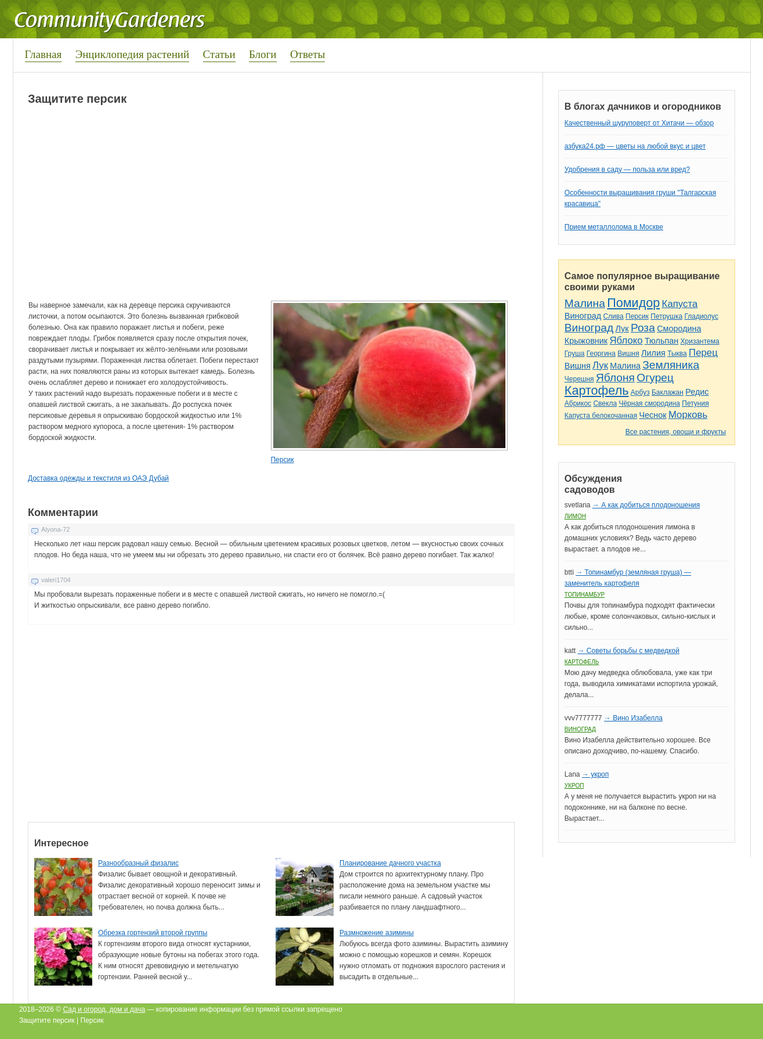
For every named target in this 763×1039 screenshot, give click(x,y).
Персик (282, 460)
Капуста (680, 303)
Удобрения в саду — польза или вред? (627, 169)
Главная (43, 54)
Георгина (601, 353)
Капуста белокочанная (601, 416)
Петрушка (666, 316)
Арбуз (640, 392)
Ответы (307, 54)
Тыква (677, 353)
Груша (575, 353)
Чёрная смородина (649, 403)
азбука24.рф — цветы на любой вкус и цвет (635, 146)
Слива (613, 316)
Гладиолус (701, 316)
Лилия (653, 353)
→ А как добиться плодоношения (646, 505)
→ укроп (595, 774)
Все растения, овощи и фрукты (675, 432)
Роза (643, 328)
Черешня (579, 379)
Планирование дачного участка (390, 863)
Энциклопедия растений (132, 54)
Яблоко (625, 340)
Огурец (655, 377)
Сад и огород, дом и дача (104, 1009)
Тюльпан (661, 340)
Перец (703, 352)
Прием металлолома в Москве (614, 227)
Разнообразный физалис (138, 863)
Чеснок (653, 415)
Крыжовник (586, 340)
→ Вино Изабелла (633, 718)
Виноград (583, 315)
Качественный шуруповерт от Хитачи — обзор (639, 123)
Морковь (687, 414)
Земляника (670, 365)
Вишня (628, 353)
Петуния (695, 403)
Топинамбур (585, 594)
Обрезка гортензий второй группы (152, 933)
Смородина (679, 328)
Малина (585, 303)
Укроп (574, 785)
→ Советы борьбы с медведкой (628, 651)
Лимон (575, 516)
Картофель (597, 390)
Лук (621, 328)
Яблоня (615, 377)
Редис (696, 391)
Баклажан (668, 392)
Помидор (633, 302)
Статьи (219, 54)
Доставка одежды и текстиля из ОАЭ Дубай (98, 478)
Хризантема (700, 341)
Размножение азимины (376, 933)
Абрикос (578, 403)
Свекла (605, 403)
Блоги (263, 54)
